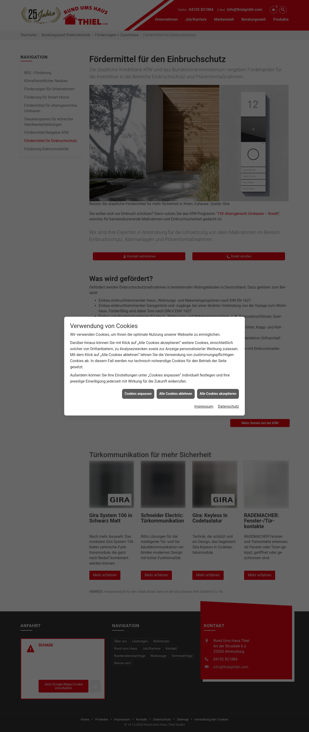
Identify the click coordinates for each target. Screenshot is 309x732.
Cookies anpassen (138, 373)
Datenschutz (228, 385)
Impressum (203, 385)
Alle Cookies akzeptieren (218, 373)
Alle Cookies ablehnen (175, 373)
